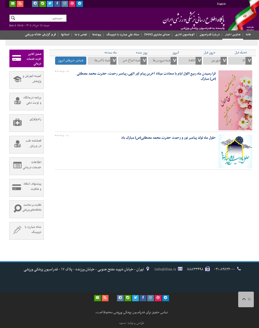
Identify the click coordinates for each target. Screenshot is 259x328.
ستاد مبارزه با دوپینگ (25, 230)
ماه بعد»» (111, 53)
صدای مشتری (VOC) (157, 34)
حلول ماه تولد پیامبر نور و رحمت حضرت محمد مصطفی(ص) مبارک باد (168, 138)
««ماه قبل (241, 53)
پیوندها (96, 34)
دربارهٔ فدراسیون (210, 34)
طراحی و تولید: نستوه (131, 323)
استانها (65, 34)
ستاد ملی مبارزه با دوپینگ (122, 34)
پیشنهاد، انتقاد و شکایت (25, 187)
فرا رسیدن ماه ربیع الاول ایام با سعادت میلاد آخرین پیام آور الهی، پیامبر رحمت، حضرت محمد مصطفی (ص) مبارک (146, 76)
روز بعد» (141, 53)
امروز (175, 53)
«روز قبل (209, 53)
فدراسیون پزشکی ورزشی (182, 20)
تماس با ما (81, 34)
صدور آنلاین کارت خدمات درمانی (25, 58)
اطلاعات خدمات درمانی (25, 166)
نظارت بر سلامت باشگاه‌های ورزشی (25, 209)
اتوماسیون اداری (185, 34)
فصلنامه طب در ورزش (25, 144)
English (221, 4)
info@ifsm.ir (165, 269)
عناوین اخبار (233, 34)
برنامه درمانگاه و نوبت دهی (25, 101)
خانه (248, 34)
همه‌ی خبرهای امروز (70, 60)
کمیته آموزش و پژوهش (25, 80)
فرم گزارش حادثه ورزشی (40, 34)
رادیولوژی (25, 123)
